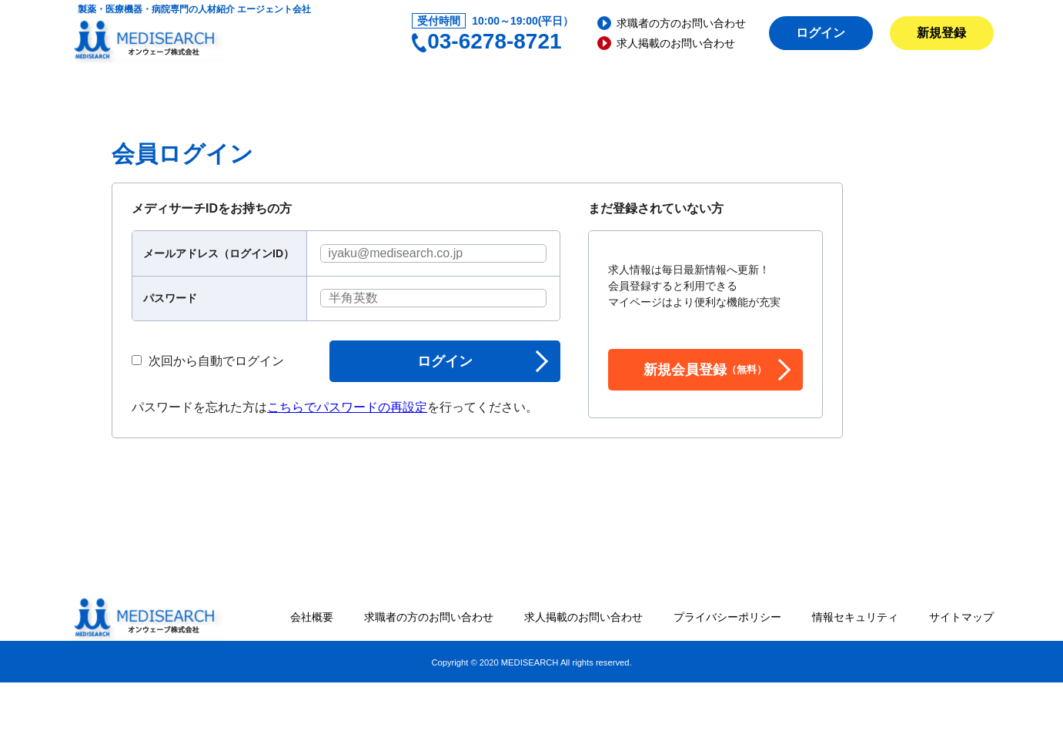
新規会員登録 (705, 369)
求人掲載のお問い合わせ (676, 43)
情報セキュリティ (855, 617)
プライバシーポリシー (727, 617)
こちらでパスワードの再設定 (347, 407)
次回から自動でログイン (208, 361)
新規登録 (941, 32)
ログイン (820, 32)
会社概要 (311, 617)
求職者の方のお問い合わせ (681, 23)
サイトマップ (961, 617)
